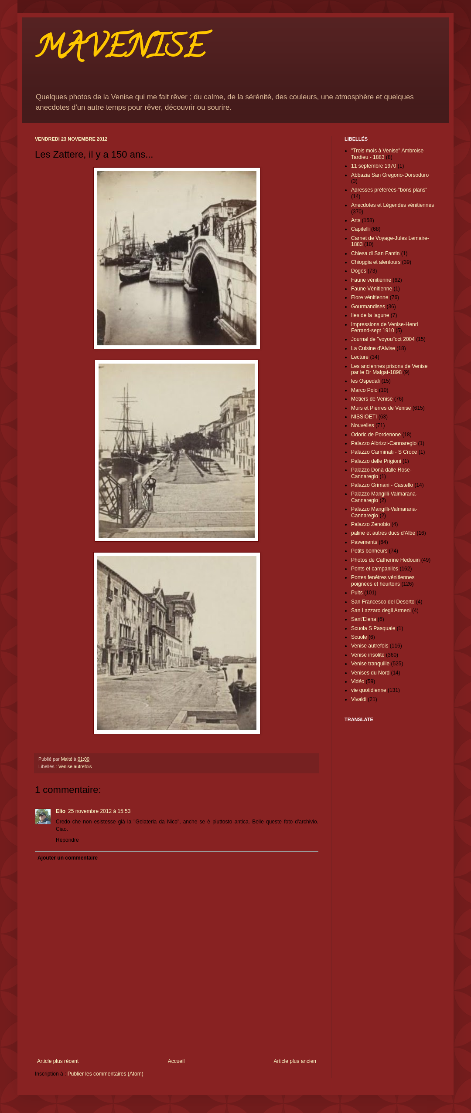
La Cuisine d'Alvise (373, 348)
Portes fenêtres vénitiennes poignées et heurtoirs (382, 580)
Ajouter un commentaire (68, 858)
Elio (60, 811)
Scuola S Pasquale (373, 628)
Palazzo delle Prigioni (376, 461)
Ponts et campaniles (374, 569)
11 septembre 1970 (373, 166)
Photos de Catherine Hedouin (385, 560)
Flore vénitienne (369, 297)
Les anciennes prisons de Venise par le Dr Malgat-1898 (389, 369)
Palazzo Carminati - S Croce (384, 452)
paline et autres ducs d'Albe (383, 533)
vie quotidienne (368, 690)
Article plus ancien (295, 1061)
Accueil (176, 1061)
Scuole (359, 637)
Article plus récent (57, 1061)
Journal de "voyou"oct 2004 (383, 339)
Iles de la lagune (370, 315)
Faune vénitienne (371, 280)
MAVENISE (120, 50)
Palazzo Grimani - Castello (382, 485)
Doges (358, 271)
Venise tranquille (370, 664)
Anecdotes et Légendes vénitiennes (392, 205)
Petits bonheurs (369, 551)
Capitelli (360, 229)
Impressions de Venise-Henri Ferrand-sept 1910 (384, 327)
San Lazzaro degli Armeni (381, 610)
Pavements (364, 542)
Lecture (360, 357)
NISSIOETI (364, 417)
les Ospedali (365, 381)
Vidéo (357, 681)
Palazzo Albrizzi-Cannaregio (383, 443)
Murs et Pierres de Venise (381, 408)
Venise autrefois (75, 766)
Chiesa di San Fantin (375, 253)
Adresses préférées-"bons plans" (389, 190)
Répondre (67, 840)
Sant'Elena (363, 619)
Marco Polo (364, 390)
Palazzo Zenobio (370, 524)
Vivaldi (358, 699)
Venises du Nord (370, 673)
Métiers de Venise (371, 399)
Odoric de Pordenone (376, 435)
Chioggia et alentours (375, 262)
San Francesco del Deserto (382, 602)
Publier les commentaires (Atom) (105, 1074)
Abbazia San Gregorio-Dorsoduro (390, 175)
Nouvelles (362, 425)
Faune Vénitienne (371, 289)
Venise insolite (368, 655)
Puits (357, 593)
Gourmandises (368, 307)
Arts (355, 220)
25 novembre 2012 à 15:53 (99, 811)
